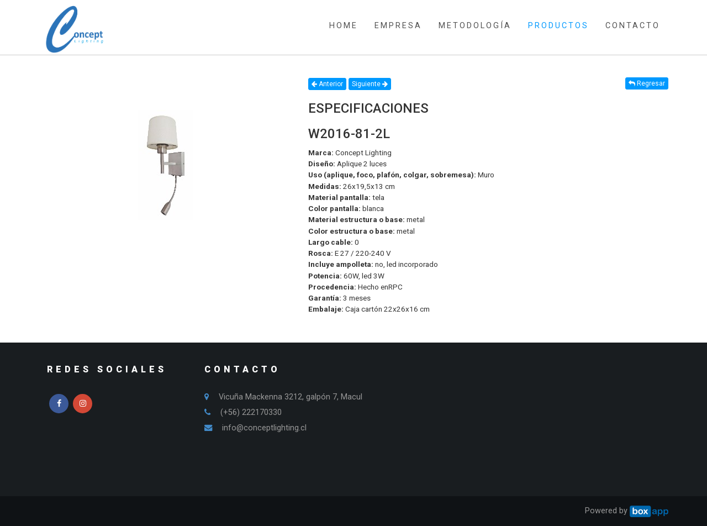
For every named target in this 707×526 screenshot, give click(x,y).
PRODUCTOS (558, 25)
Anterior (327, 84)
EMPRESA (398, 25)
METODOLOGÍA (475, 25)
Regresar (647, 83)
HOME (343, 25)
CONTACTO (632, 25)
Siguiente (370, 84)
